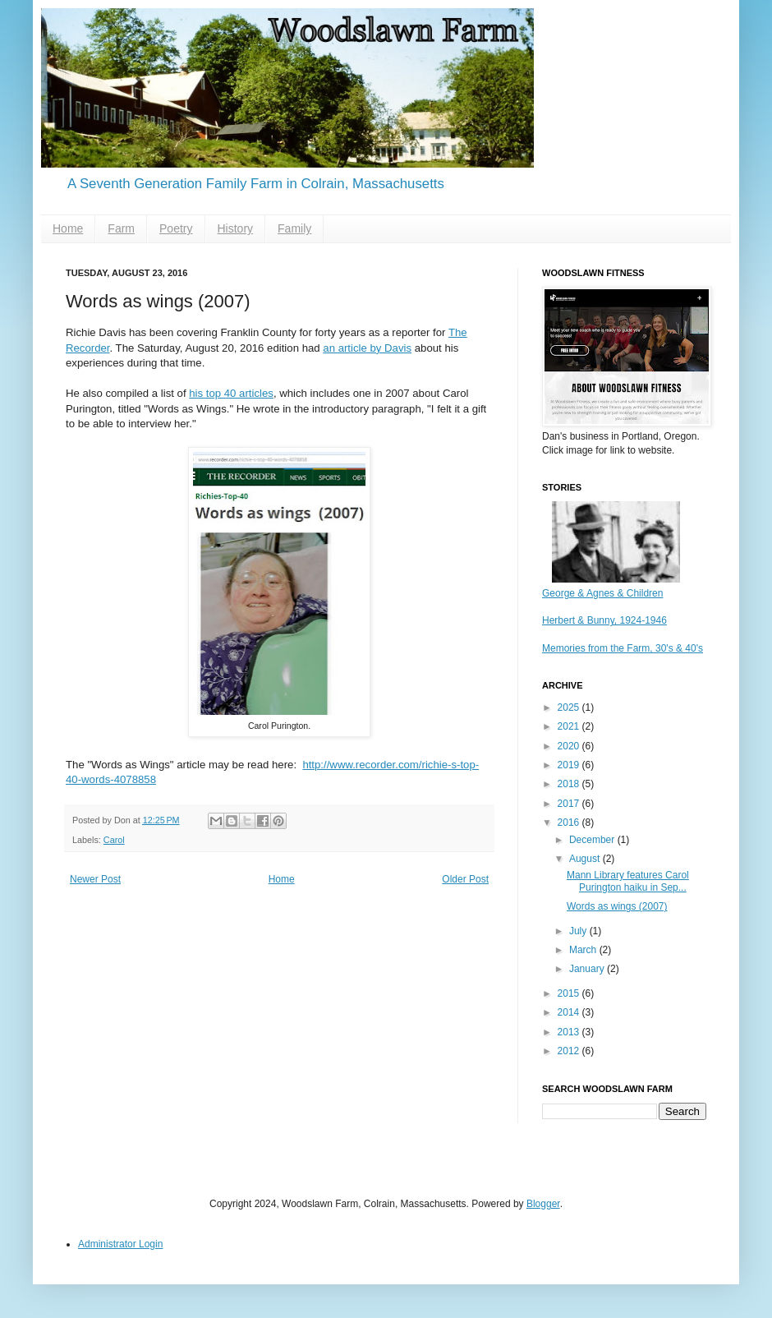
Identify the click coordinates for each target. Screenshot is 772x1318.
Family (294, 228)
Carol (114, 840)
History (236, 228)
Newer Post (95, 879)
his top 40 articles (231, 393)
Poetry (175, 228)
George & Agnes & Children (602, 593)
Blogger (543, 1204)
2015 (570, 993)
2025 (570, 707)
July (579, 931)
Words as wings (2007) (617, 906)
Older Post (465, 879)
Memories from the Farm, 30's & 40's (622, 648)
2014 (570, 1012)
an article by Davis (367, 348)
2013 (570, 1032)
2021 (570, 726)
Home (68, 228)
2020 (570, 746)
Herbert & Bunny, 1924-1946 (604, 620)
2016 (570, 822)
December (593, 840)
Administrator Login (120, 1244)
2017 (570, 803)
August (586, 858)
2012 (570, 1051)
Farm (121, 228)
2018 (570, 784)
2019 (570, 765)
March (584, 950)
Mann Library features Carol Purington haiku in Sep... (628, 880)
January (588, 969)
